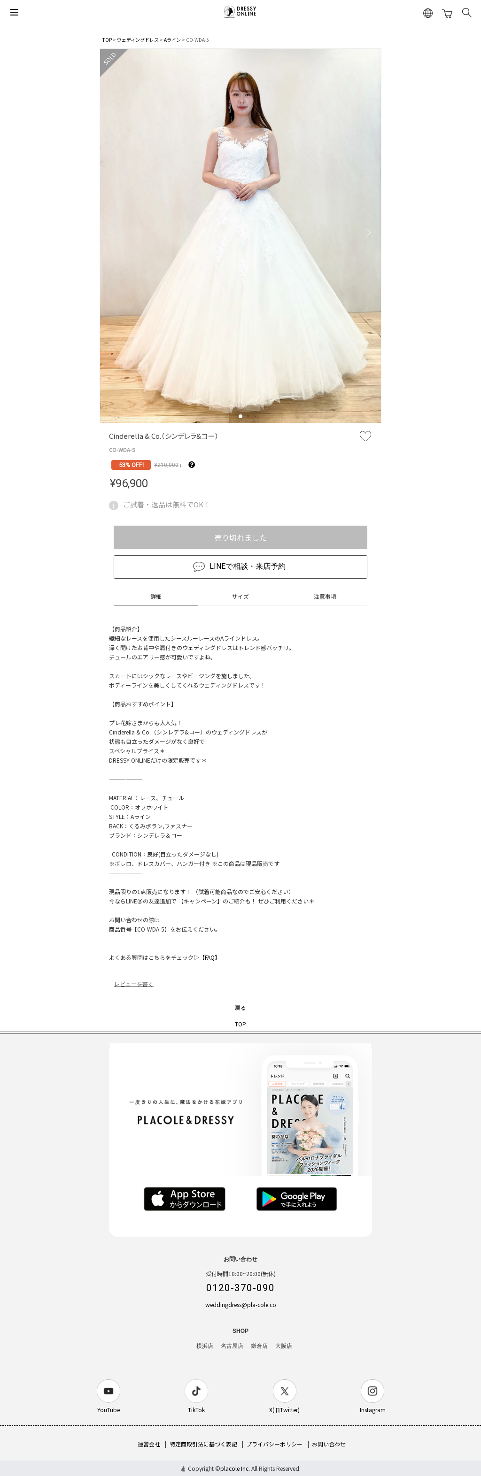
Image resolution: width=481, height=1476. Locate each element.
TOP (107, 39)
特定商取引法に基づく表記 (203, 1444)
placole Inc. (235, 1468)
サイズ (240, 596)
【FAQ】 (209, 957)
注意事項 (325, 596)
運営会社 (149, 1444)
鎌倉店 (259, 1346)
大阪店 (283, 1346)
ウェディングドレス (138, 39)
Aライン (172, 39)
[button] (240, 416)
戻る (240, 1007)
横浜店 (204, 1346)
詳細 (156, 596)
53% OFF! (131, 464)
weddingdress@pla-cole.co (240, 1304)
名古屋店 (232, 1346)
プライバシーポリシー (274, 1444)
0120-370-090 (240, 1287)
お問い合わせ (329, 1444)
